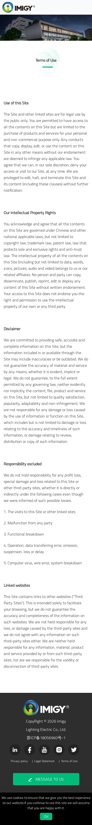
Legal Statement (44, 761)
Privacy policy (19, 761)
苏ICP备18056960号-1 (46, 738)
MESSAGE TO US (46, 779)
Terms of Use (69, 761)
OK (46, 816)
